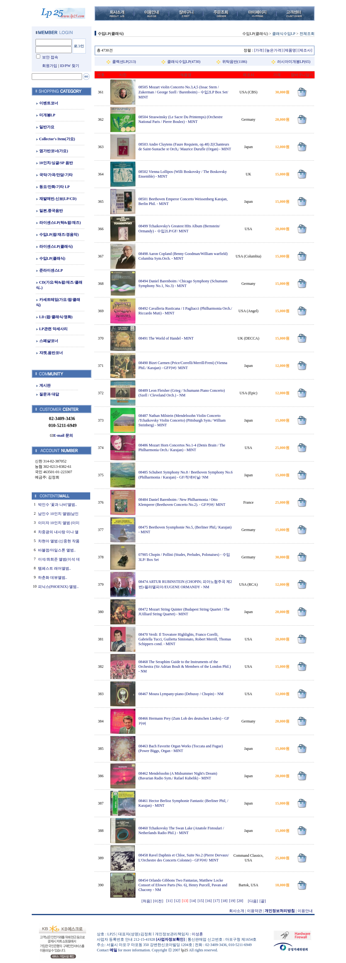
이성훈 (197, 934)
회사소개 (236, 911)
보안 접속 (50, 57)
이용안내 (305, 911)
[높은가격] (274, 50)
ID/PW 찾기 (69, 66)
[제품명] (291, 50)
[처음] (146, 901)
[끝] (263, 901)
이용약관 (254, 911)
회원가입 (49, 66)
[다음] (253, 901)
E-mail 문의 (61, 435)
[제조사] (305, 50)
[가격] (259, 50)
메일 (113, 950)
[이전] (158, 901)
